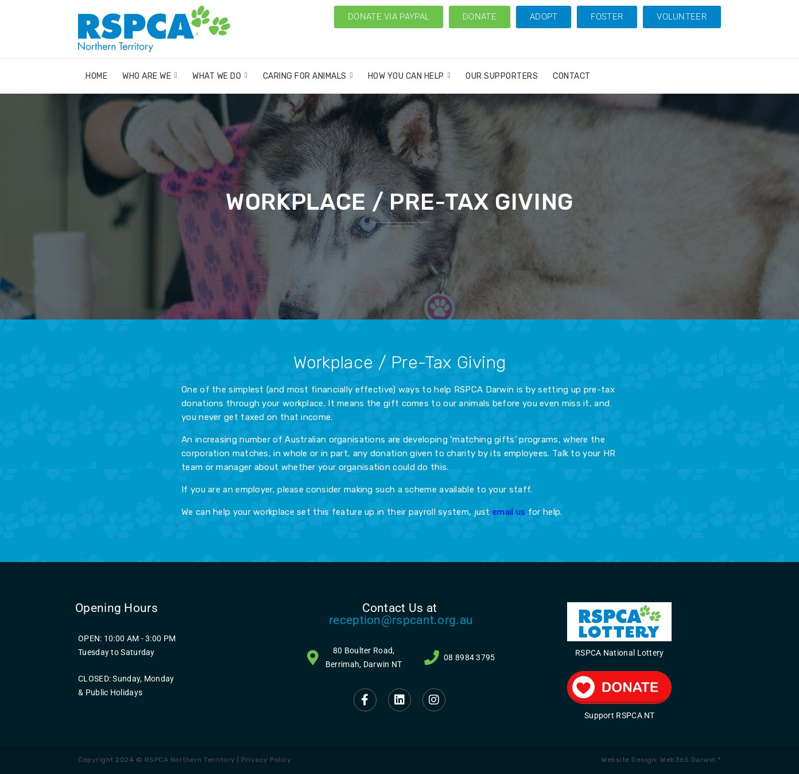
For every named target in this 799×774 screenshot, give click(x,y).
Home (96, 76)
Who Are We (149, 76)
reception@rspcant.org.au (401, 620)
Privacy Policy (266, 760)
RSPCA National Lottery (619, 652)
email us (508, 512)
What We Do (219, 76)
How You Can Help (409, 76)
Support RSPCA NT (619, 715)
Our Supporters (502, 76)
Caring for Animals (308, 76)
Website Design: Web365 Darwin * (661, 760)
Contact (572, 76)
